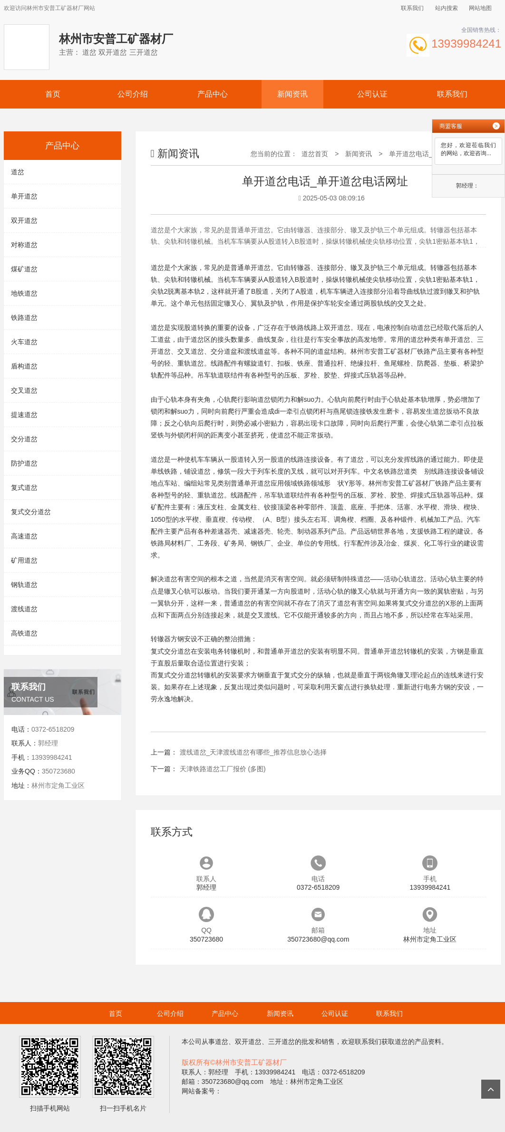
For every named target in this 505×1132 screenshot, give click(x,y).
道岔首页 (314, 154)
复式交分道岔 (31, 512)
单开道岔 (24, 196)
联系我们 (412, 8)
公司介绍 (132, 94)
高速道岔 (24, 536)
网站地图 (480, 8)
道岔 (17, 172)
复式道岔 (24, 487)
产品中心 (212, 94)
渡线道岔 (24, 609)
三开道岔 (281, 1041)
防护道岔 (24, 463)
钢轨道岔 (24, 584)
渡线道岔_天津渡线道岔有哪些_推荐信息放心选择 (253, 752)
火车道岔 (24, 342)
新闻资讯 (292, 94)
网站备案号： (202, 1091)
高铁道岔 (24, 633)
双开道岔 (24, 220)
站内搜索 (446, 8)
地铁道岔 (24, 293)
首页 (52, 94)
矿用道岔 (24, 560)
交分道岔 (24, 439)
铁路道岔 (24, 317)
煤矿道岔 (24, 269)
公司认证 (372, 94)
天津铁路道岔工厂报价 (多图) (223, 769)
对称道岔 (24, 244)
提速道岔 (24, 414)
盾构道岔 (24, 366)
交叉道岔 (24, 390)
